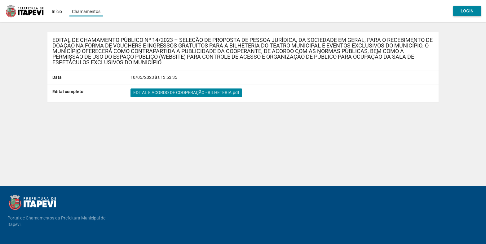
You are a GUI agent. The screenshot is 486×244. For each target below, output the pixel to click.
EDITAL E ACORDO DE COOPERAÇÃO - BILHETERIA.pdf (186, 92)
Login (467, 10)
